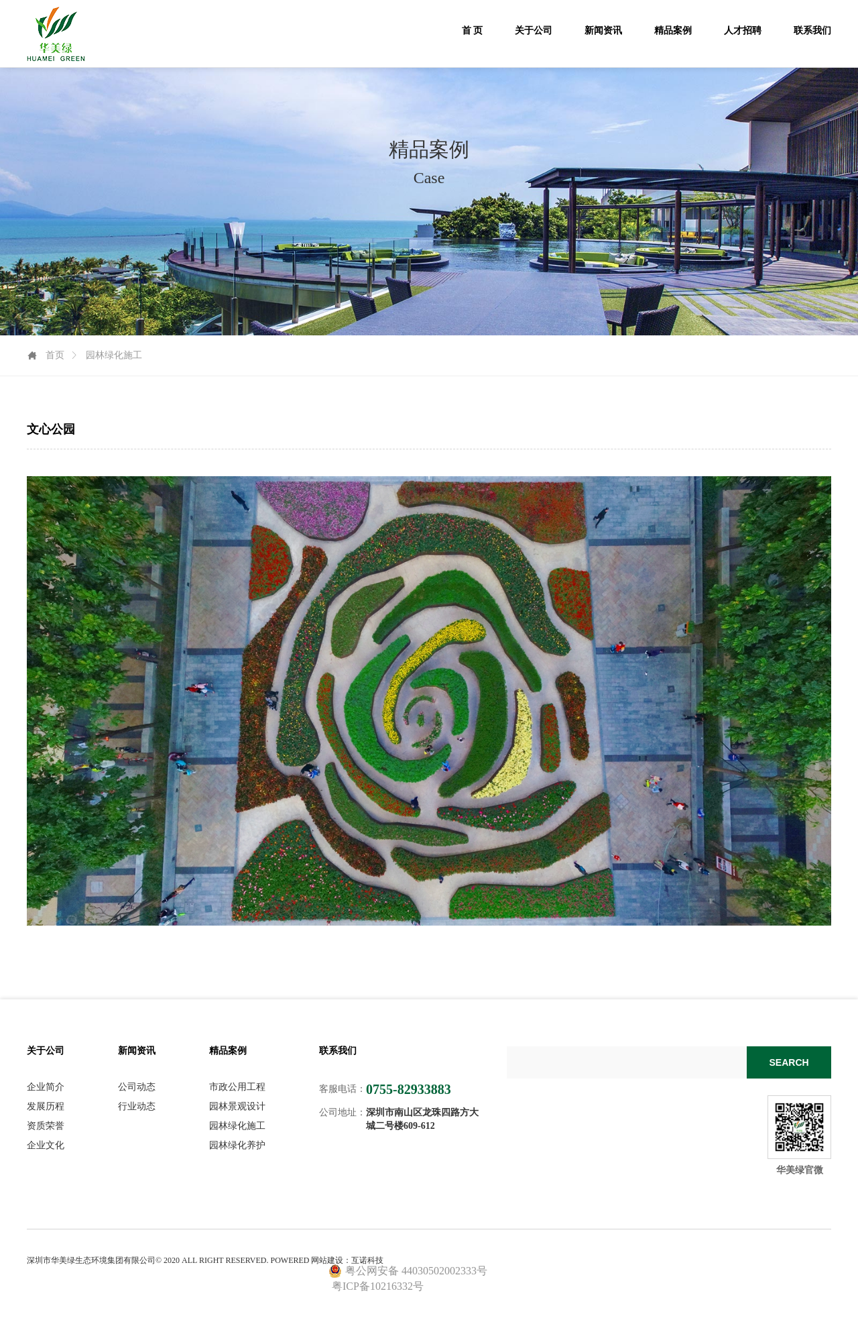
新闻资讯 (603, 30)
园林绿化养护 (237, 1145)
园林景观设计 (237, 1106)
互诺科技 (367, 1260)
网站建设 (327, 1260)
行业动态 (137, 1106)
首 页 (472, 30)
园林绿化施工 (237, 1126)
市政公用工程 (237, 1087)
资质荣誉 (45, 1126)
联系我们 (812, 30)
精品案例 (673, 30)
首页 (55, 355)
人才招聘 (742, 30)
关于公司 (533, 30)
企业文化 (45, 1145)
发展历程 (45, 1106)
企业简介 (45, 1087)
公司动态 (137, 1087)
